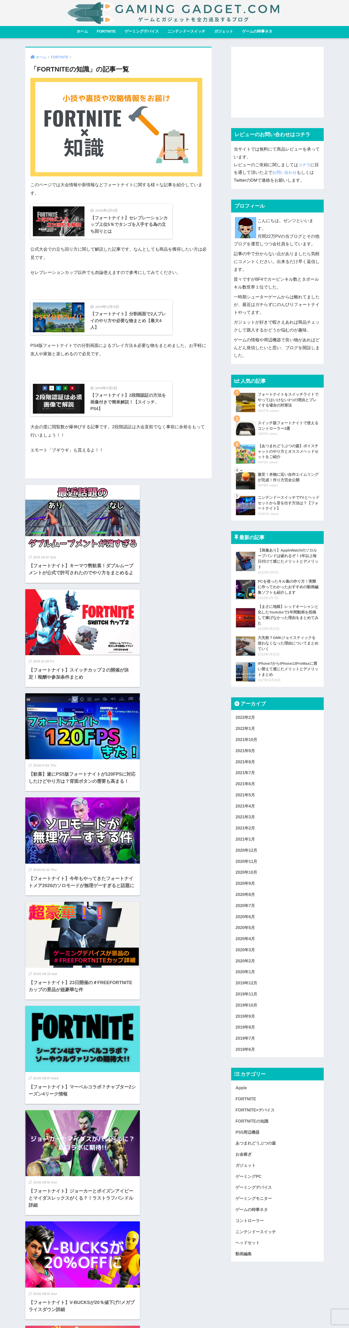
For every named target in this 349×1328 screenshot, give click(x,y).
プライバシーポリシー (207, 1313)
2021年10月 (246, 741)
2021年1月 (245, 843)
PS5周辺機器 (248, 1141)
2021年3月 (245, 820)
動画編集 (244, 1266)
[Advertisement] (277, 82)
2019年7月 (245, 1046)
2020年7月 (245, 911)
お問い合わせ (285, 172)
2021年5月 (245, 798)
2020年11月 (246, 865)
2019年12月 (246, 990)
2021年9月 (245, 752)
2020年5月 (245, 933)
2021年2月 (245, 831)
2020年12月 (246, 854)
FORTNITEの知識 (252, 1130)
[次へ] (149, 1205)
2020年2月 (245, 967)
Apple (241, 1096)
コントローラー (250, 1232)
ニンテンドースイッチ (186, 31)
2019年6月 (245, 1057)
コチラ (304, 164)
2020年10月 (246, 877)
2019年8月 (245, 1035)
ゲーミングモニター (254, 1209)
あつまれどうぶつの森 (256, 1153)
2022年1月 (245, 730)
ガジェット (223, 31)
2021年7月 (245, 775)
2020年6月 (245, 922)
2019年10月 (246, 1012)
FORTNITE (106, 31)
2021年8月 (245, 764)
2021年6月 (245, 786)
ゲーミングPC (249, 1186)
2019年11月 (246, 1001)
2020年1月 (245, 978)
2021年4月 (245, 809)
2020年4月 (245, 944)
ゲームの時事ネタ (257, 31)
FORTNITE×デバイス (255, 1119)
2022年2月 (245, 719)
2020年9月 (245, 888)
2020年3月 (245, 956)
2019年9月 (245, 1024)
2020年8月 (245, 899)
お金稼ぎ (244, 1164)
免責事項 (148, 1313)
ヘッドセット (248, 1254)
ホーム (82, 31)
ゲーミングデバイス (142, 31)
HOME (174, 1302)
